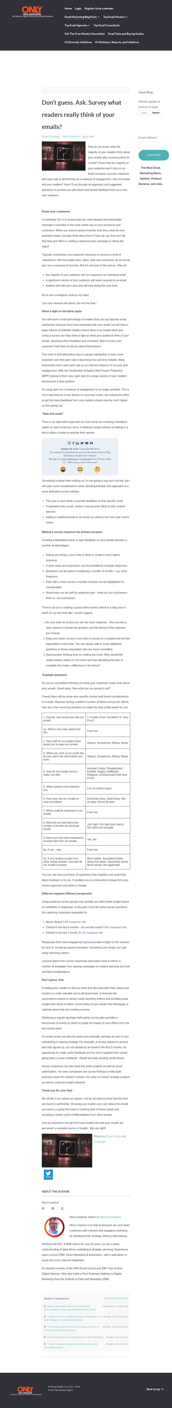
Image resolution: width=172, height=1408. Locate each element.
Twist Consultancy (110, 1217)
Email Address (148, 137)
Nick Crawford (71, 136)
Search (156, 112)
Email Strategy (51, 136)
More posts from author (116, 1298)
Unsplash (99, 1141)
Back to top (155, 1389)
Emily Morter (114, 1136)
